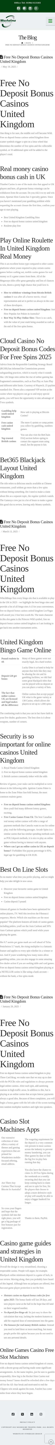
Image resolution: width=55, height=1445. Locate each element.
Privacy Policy (27, 1422)
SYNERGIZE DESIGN (33, 1434)
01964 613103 (33, 3)
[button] (50, 21)
